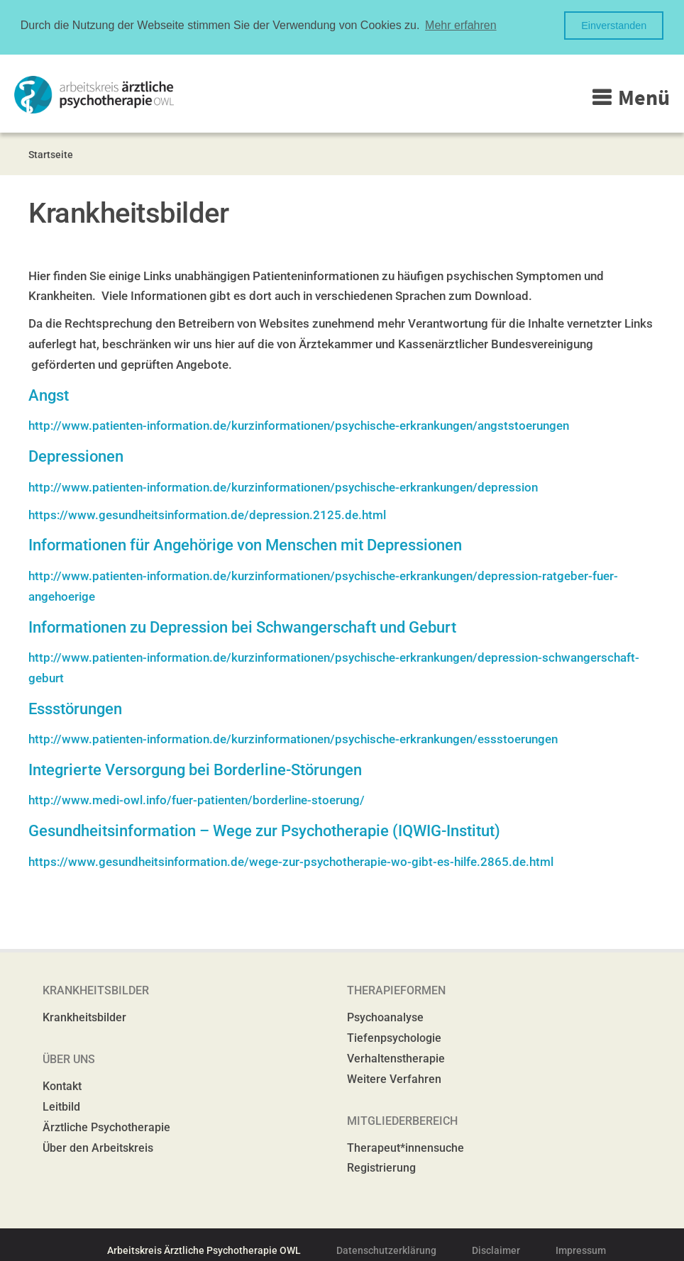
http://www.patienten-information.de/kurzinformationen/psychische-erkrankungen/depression (283, 486)
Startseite (50, 153)
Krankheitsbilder (84, 1016)
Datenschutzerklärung (386, 1249)
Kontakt (62, 1085)
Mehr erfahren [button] (461, 25)
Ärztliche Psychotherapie (106, 1126)
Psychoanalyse (385, 1016)
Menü (644, 95)
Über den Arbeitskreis (98, 1146)
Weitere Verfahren (394, 1078)
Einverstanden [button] (613, 25)
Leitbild (61, 1106)
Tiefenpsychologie (394, 1037)
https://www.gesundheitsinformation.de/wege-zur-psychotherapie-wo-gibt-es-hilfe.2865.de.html (290, 860)
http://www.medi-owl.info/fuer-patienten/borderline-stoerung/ (196, 799)
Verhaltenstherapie (396, 1058)
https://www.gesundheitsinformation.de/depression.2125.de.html (207, 513)
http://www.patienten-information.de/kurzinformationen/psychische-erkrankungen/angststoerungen (298, 425)
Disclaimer (496, 1249)
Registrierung (381, 1167)
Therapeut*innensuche (405, 1146)
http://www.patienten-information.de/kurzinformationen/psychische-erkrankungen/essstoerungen (293, 738)
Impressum (581, 1249)
